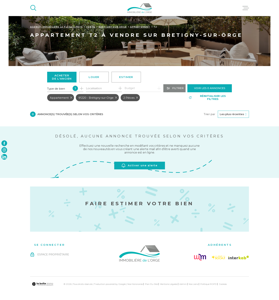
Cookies (223, 284)
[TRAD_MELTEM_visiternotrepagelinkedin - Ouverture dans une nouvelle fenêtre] (4, 157)
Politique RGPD (208, 284)
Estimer (126, 77)
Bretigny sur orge (113, 27)
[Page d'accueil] (139, 8)
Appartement (140, 27)
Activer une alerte (139, 165)
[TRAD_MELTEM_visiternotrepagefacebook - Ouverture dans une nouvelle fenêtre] (4, 143)
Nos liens (193, 284)
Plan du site (151, 284)
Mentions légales (168, 284)
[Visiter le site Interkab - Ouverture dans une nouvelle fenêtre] (238, 257)
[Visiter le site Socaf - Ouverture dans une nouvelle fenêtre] (218, 257)
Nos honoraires (135, 284)
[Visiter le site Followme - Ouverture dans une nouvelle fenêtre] (200, 257)
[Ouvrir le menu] (246, 8)
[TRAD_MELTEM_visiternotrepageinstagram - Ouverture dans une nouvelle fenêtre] (4, 150)
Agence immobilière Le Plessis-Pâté (56, 27)
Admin (182, 284)
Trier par (209, 114)
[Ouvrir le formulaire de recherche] (174, 88)
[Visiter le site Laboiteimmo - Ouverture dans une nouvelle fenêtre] (42, 284)
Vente (90, 27)
